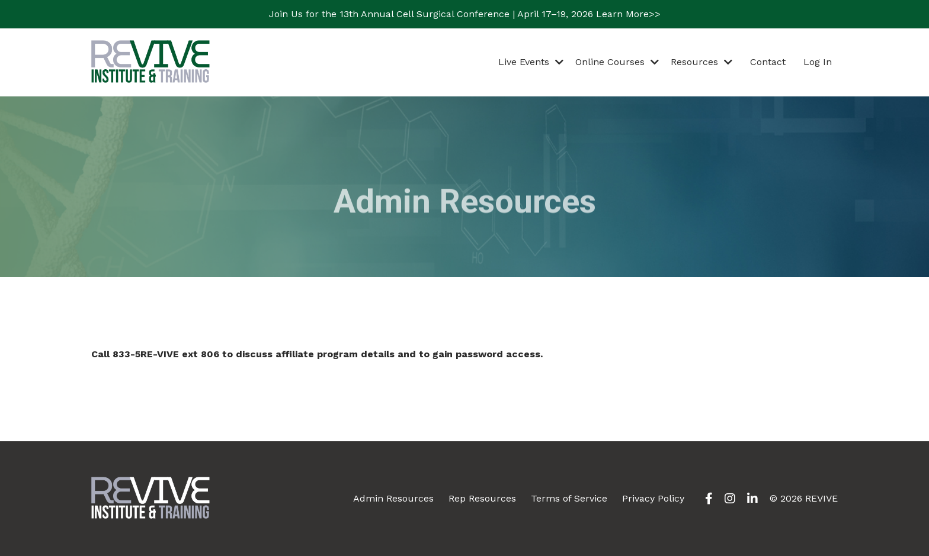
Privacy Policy (653, 498)
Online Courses (617, 61)
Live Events (530, 61)
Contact (768, 61)
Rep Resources (482, 498)
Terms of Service (569, 498)
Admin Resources (393, 498)
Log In (817, 61)
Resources (701, 61)
